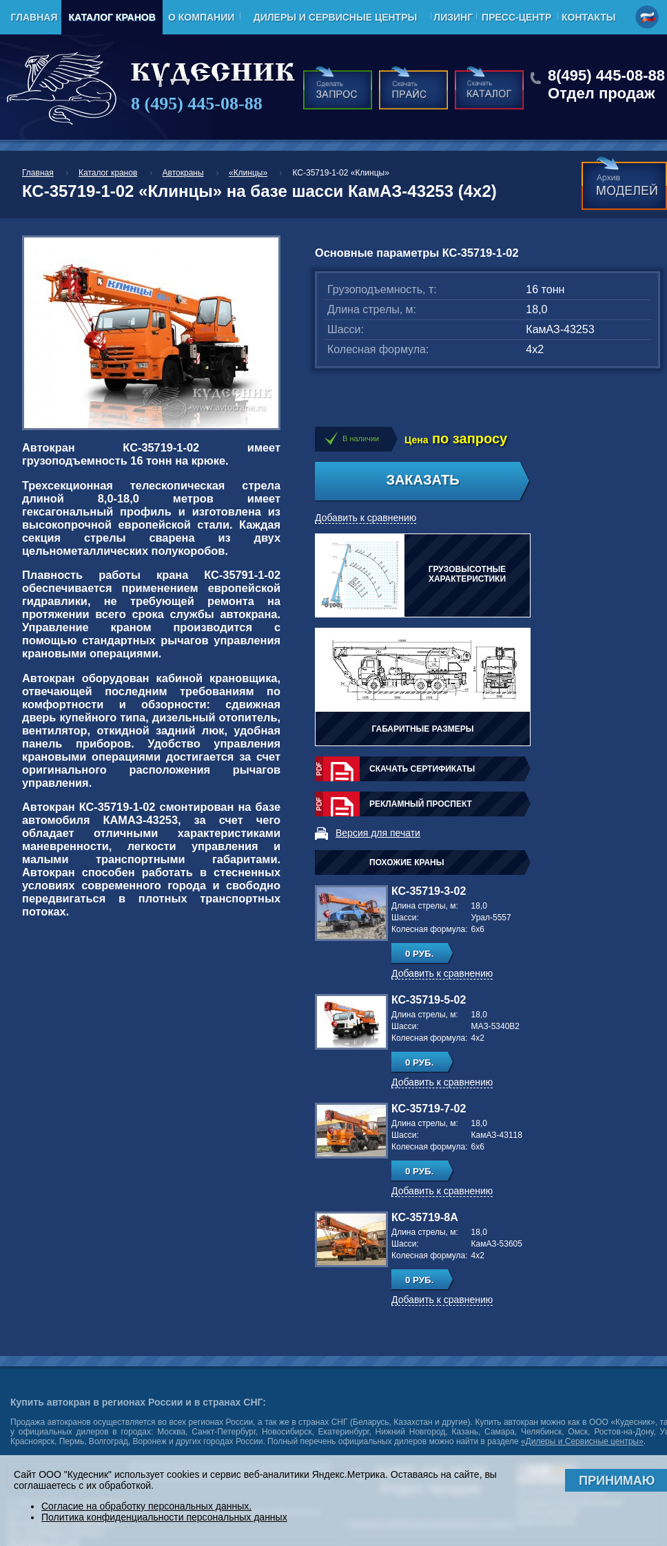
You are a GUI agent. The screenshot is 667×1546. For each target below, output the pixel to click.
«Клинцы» (248, 173)
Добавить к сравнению (365, 517)
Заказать (422, 479)
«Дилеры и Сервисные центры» (582, 1441)
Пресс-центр (516, 17)
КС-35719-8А (424, 1217)
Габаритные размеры (422, 729)
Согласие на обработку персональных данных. (146, 1506)
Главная (34, 17)
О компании (201, 17)
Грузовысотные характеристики (467, 574)
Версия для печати (378, 832)
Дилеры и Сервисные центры (335, 17)
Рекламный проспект (420, 804)
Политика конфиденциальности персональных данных (164, 1517)
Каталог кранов (111, 17)
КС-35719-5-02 (428, 1000)
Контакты (588, 17)
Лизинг (453, 17)
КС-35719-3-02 (428, 891)
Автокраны (183, 173)
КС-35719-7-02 (428, 1108)
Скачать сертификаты (422, 769)
